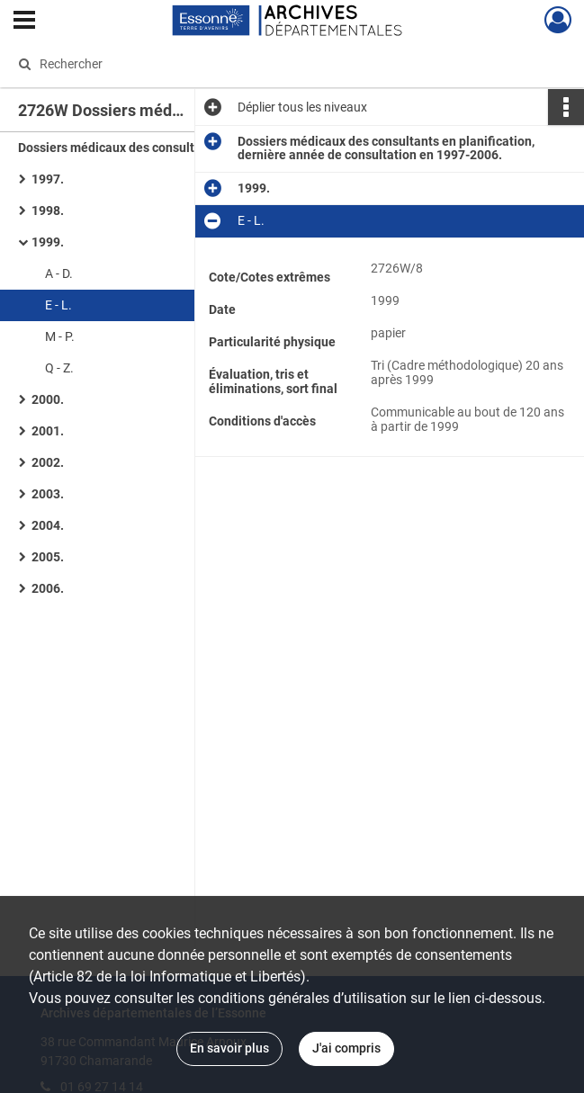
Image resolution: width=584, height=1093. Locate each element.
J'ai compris (346, 1048)
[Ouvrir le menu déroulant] (24, 21)
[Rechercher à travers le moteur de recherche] (272, 63)
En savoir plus (229, 1048)
